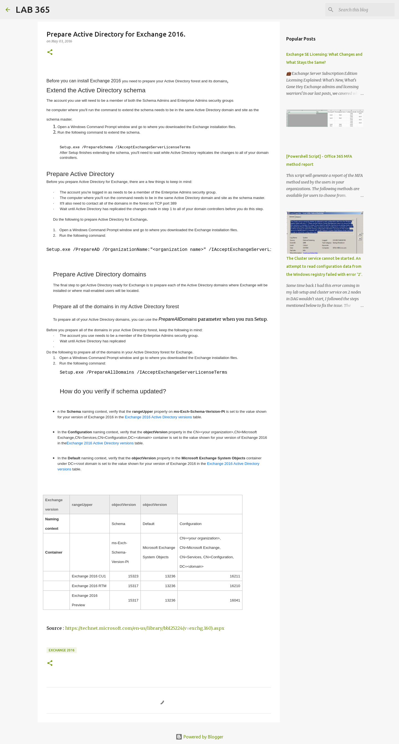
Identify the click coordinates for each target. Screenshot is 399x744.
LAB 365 (33, 9)
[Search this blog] (365, 9)
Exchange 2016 (62, 649)
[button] (50, 52)
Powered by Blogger (199, 736)
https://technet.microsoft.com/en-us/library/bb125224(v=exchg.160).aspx (144, 627)
